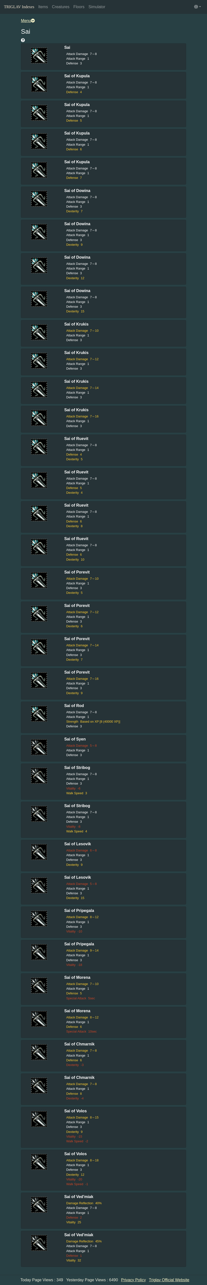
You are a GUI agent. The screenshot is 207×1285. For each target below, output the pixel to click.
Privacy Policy (133, 1280)
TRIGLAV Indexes (19, 7)
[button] (197, 7)
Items (43, 7)
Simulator (96, 7)
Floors (78, 7)
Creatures (60, 7)
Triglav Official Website (169, 1280)
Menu (28, 21)
